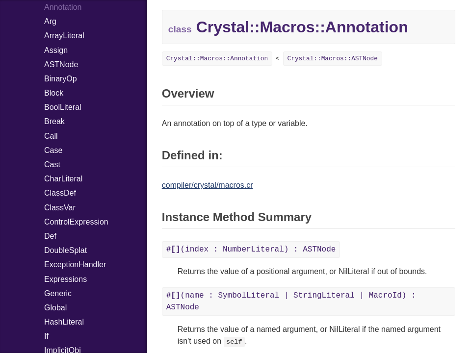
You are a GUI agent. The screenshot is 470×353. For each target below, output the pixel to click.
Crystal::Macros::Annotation (217, 58)
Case (53, 150)
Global (55, 307)
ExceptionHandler (75, 264)
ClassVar (60, 207)
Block (53, 93)
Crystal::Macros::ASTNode (332, 58)
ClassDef (60, 193)
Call (51, 136)
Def (50, 236)
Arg (50, 21)
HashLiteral (64, 322)
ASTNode (61, 64)
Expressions (65, 279)
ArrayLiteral (64, 35)
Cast (52, 164)
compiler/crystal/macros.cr (207, 185)
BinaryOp (60, 79)
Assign (56, 50)
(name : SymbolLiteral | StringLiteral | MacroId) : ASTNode (291, 301)
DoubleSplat (65, 250)
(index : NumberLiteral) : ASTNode (251, 249)
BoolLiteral (62, 107)
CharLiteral (63, 179)
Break (54, 121)
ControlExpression (76, 222)
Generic (58, 293)
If (46, 336)
